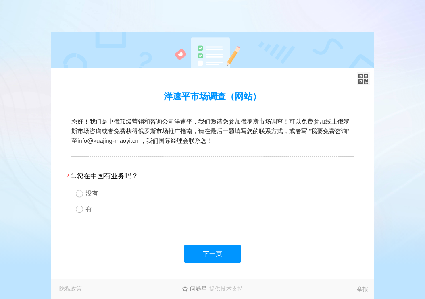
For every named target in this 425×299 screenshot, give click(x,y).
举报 (362, 289)
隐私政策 (70, 288)
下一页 (212, 253)
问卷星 (198, 288)
